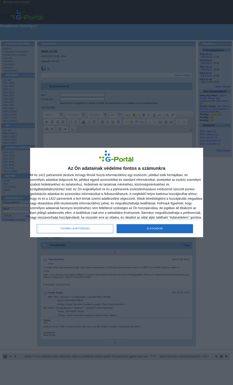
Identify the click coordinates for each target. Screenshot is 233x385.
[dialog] (116, 192)
